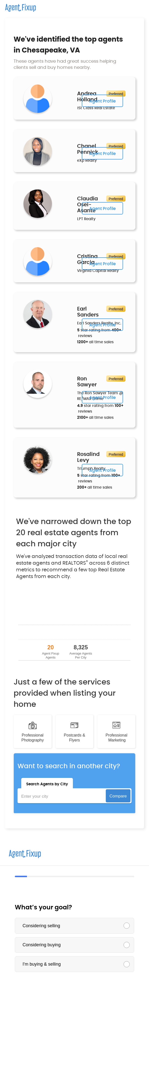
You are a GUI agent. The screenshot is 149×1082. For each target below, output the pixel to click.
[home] (18, 6)
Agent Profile (102, 101)
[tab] (47, 783)
